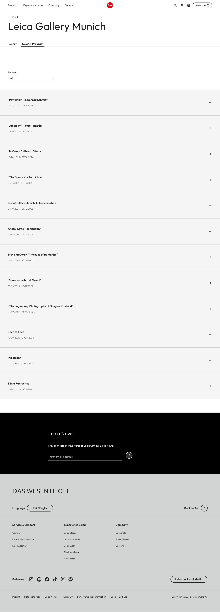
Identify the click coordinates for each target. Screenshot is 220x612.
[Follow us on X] (63, 579)
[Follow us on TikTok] (55, 579)
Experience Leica (33, 5)
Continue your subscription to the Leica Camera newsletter (129, 455)
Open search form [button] (175, 5)
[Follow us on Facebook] (47, 579)
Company (53, 5)
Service (69, 5)
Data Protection (32, 596)
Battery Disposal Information (91, 596)
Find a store (188, 5)
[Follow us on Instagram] (31, 579)
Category (12, 72)
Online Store (202, 5)
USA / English (40, 508)
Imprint (16, 596)
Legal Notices (52, 596)
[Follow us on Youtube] (39, 579)
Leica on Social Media (188, 579)
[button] (204, 508)
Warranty (68, 596)
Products (13, 5)
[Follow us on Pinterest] (70, 579)
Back (13, 17)
